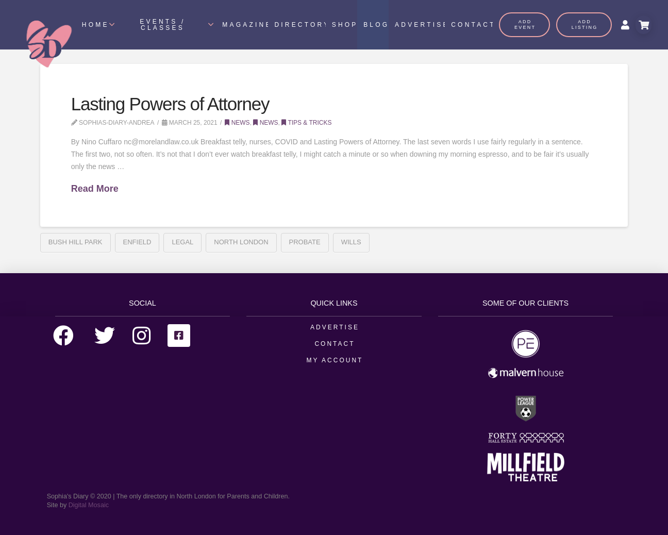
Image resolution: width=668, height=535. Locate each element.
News (237, 122)
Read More (95, 188)
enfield (137, 242)
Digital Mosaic (89, 505)
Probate (305, 242)
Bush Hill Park (75, 242)
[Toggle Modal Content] (644, 24)
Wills (351, 242)
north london (241, 242)
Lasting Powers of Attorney (170, 104)
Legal (182, 242)
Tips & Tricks (306, 122)
